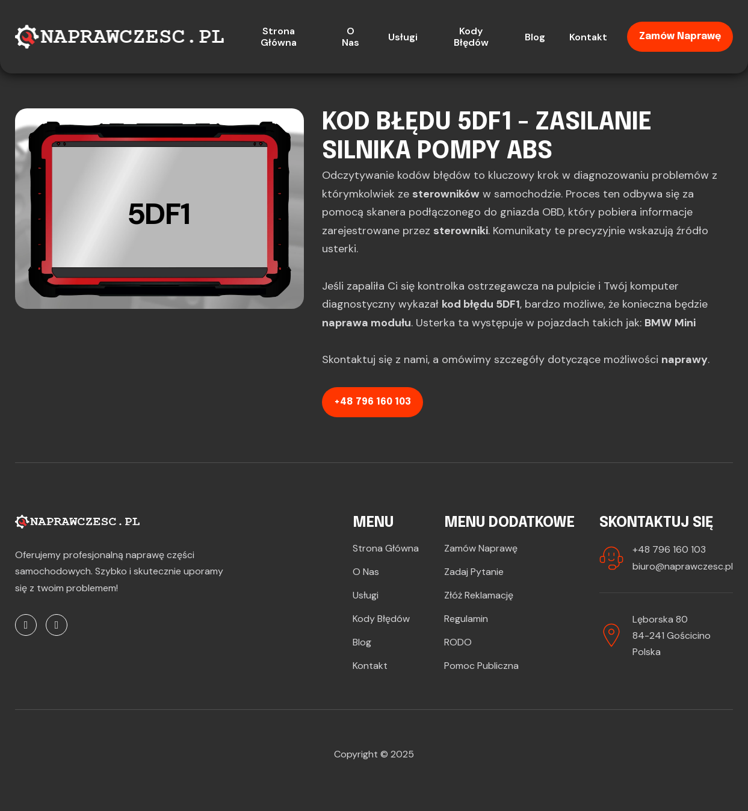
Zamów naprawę (680, 36)
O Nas (366, 571)
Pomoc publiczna (481, 665)
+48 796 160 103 (372, 402)
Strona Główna (386, 548)
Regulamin (466, 618)
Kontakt (370, 665)
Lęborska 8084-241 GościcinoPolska (671, 635)
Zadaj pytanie (474, 571)
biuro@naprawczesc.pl (682, 566)
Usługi (366, 595)
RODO (458, 642)
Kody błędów (381, 618)
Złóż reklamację (478, 595)
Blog (362, 642)
